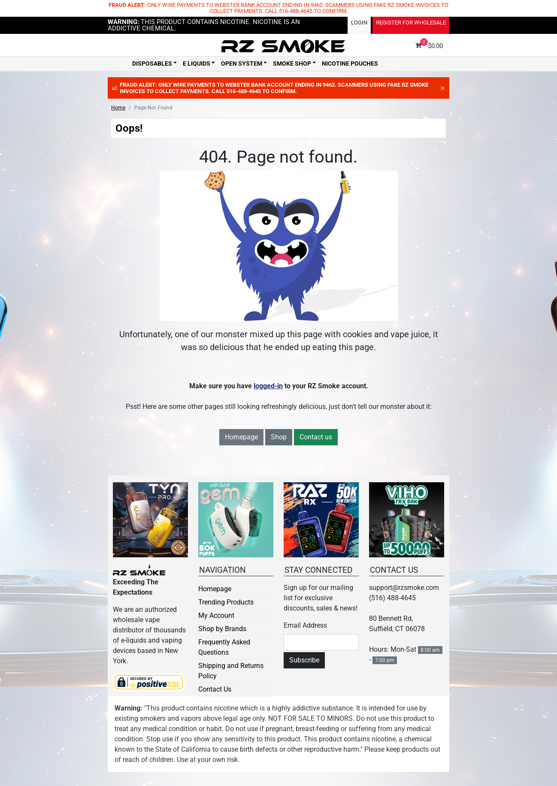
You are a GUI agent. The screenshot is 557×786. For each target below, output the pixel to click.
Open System (241, 63)
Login (359, 22)
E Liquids (196, 63)
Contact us (316, 437)
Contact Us (214, 689)
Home (118, 108)
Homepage (241, 437)
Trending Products (226, 602)
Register (411, 22)
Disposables (152, 63)
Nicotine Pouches (350, 63)
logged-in (268, 386)
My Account (216, 615)
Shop (279, 437)
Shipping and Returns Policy (230, 671)
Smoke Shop (292, 63)
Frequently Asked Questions (224, 647)
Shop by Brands (222, 629)
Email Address (305, 625)
